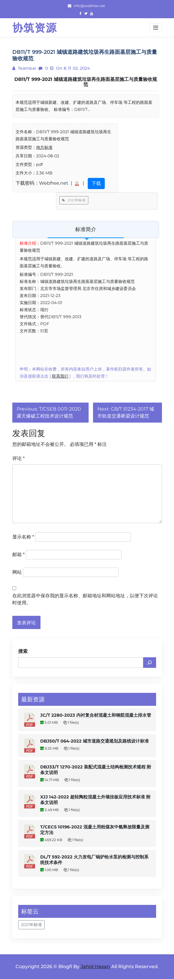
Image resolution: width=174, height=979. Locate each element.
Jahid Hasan (95, 966)
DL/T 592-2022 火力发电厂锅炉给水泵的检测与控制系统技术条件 (94, 859)
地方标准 (44, 147)
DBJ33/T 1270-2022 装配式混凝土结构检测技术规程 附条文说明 (95, 769)
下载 (96, 183)
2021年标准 (74, 200)
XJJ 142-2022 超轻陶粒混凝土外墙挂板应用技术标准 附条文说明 (95, 799)
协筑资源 (34, 27)
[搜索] (149, 662)
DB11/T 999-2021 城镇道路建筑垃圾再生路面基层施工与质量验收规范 (85, 81)
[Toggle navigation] (155, 27)
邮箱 (18, 554)
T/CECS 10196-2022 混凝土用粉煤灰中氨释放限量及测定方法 (94, 829)
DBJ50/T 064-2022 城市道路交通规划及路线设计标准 (94, 741)
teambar (26, 68)
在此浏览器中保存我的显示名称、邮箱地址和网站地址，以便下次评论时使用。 (85, 599)
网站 (17, 572)
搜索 (23, 651)
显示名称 (23, 537)
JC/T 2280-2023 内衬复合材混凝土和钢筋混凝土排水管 (95, 715)
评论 (18, 458)
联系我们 (60, 376)
